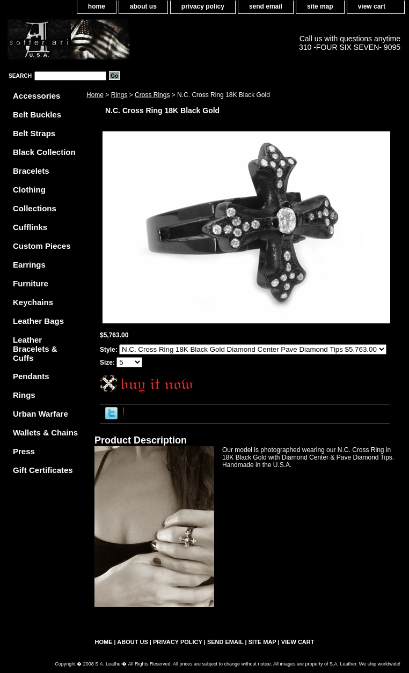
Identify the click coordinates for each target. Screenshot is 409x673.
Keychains (33, 302)
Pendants (31, 376)
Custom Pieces (42, 245)
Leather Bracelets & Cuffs (35, 349)
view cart (371, 6)
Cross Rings (152, 95)
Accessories (36, 95)
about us (143, 6)
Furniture (30, 283)
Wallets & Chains (45, 432)
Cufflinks (30, 227)
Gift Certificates (43, 470)
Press (24, 451)
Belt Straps (34, 133)
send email (265, 6)
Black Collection (44, 152)
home (96, 6)
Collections (34, 208)
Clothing (29, 189)
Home (95, 95)
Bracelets (31, 170)
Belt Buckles (37, 114)
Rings (119, 95)
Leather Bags (38, 321)
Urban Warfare (40, 413)
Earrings (29, 264)
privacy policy (202, 6)
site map (320, 6)
